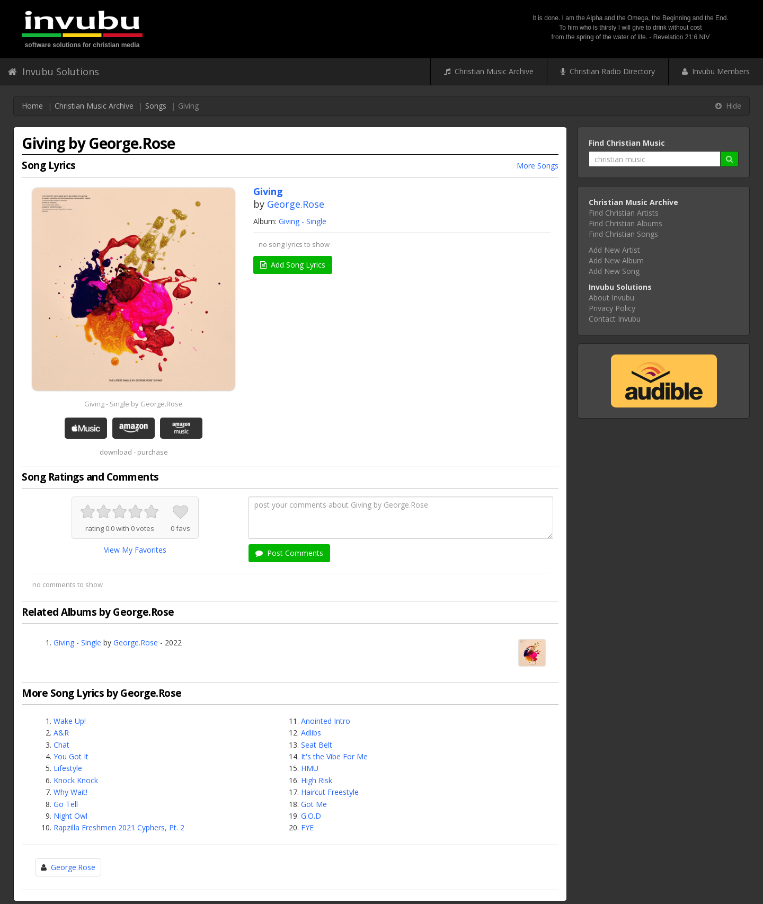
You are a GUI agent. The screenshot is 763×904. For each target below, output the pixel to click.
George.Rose (295, 204)
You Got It (71, 756)
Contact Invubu (615, 319)
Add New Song (614, 271)
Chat (61, 745)
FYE (307, 827)
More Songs (537, 166)
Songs (155, 106)
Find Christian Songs (623, 234)
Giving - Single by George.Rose (133, 404)
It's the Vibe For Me (334, 756)
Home (32, 106)
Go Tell (66, 804)
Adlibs (311, 733)
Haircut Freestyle (330, 792)
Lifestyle (68, 768)
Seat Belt (316, 745)
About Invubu (611, 298)
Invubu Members (716, 71)
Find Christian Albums (625, 223)
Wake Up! (70, 721)
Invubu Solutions (53, 71)
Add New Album (616, 260)
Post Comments (289, 553)
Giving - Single (302, 221)
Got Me (314, 804)
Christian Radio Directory (608, 71)
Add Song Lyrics (292, 265)
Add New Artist (614, 250)
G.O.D (311, 816)
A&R (61, 733)
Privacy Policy (612, 308)
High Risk (316, 780)
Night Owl (70, 816)
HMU (309, 768)
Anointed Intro (325, 721)
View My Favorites (135, 550)
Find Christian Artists (624, 213)
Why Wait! (70, 792)
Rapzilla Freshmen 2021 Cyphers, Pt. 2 (119, 827)
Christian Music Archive (489, 71)
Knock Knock (76, 780)
